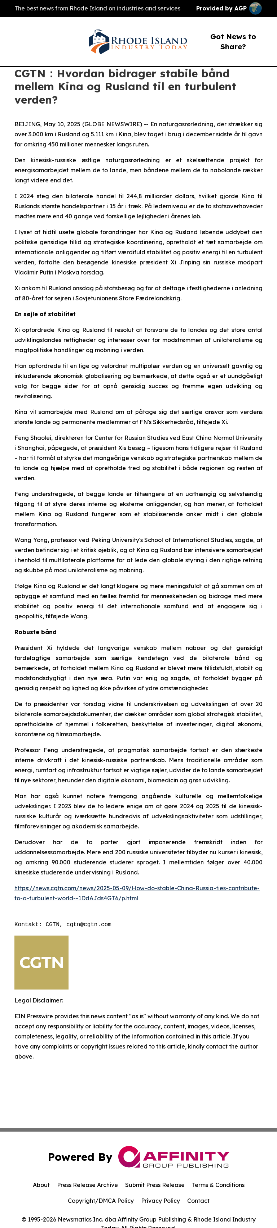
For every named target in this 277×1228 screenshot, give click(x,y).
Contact (198, 1200)
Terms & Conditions (218, 1184)
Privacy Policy (160, 1200)
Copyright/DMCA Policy (101, 1200)
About (41, 1184)
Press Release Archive (87, 1184)
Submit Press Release (155, 1184)
